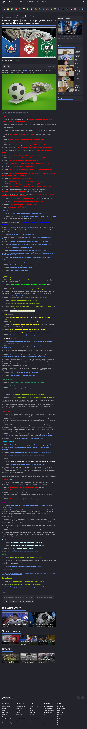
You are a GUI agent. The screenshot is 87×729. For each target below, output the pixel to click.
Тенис (31, 710)
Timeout (6, 649)
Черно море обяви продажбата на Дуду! (21, 388)
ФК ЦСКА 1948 (14, 601)
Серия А (18, 712)
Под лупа (59, 714)
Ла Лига (18, 710)
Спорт (38, 1)
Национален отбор (7, 723)
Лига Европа (19, 721)
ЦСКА (25, 597)
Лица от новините (48, 708)
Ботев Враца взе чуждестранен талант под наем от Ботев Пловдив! (29, 587)
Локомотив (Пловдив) (8, 716)
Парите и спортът (62, 716)
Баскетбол (32, 714)
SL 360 (59, 703)
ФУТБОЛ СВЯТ (20, 703)
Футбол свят (30, 1)
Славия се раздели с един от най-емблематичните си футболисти (27, 464)
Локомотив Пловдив (26, 601)
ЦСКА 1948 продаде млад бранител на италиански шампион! (27, 438)
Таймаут (44, 1)
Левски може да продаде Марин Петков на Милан (23, 227)
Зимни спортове (34, 719)
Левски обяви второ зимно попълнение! (20, 267)
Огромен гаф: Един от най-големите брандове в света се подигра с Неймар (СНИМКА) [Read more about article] (10, 660)
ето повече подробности (28, 416)
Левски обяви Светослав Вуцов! (19, 270)
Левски (31, 597)
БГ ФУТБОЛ (22, 1)
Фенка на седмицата (49, 716)
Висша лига (19, 708)
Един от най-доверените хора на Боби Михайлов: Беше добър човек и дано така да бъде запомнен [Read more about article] (28, 660)
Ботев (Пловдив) (6, 719)
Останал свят (19, 723)
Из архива (60, 712)
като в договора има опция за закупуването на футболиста (25, 295)
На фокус (59, 719)
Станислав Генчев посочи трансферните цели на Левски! (26, 213)
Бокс (31, 708)
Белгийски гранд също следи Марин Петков (21, 234)
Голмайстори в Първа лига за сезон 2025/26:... (78, 58)
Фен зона (46, 721)
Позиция (59, 710)
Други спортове (34, 721)
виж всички (61, 93)
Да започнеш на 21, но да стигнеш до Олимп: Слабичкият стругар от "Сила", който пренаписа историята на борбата (42, 624)
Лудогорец (39, 597)
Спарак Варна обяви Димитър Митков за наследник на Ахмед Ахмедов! (30, 452)
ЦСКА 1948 (5, 435)
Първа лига (24, 70)
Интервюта (60, 725)
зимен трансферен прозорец (12, 597)
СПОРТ (32, 703)
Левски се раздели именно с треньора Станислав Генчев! (40, 216)
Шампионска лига (20, 719)
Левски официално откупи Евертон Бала (20, 247)
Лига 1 (17, 716)
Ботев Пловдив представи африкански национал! (24, 335)
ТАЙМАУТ (47, 703)
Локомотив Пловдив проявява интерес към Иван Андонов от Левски (28, 241)
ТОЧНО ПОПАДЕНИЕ (11, 608)
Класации (59, 723)
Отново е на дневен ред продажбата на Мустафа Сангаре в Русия (27, 250)
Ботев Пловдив (48, 597)
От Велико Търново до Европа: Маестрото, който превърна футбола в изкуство (14, 624)
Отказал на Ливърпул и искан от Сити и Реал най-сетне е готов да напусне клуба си (28, 642)
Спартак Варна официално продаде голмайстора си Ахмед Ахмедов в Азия (31, 445)
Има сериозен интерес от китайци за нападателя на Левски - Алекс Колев (30, 244)
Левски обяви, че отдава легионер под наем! (23, 265)
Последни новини (6, 706)
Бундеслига (19, 714)
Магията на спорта (49, 710)
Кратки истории (61, 721)
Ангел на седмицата (49, 719)
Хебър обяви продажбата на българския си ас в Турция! (26, 566)
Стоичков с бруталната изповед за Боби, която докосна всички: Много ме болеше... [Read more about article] (46, 660)
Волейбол (32, 712)
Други (45, 723)
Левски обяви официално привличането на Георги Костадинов (27, 262)
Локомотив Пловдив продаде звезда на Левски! (24, 372)
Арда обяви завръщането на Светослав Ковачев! (24, 551)
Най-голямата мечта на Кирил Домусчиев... (78, 63)
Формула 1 (32, 716)
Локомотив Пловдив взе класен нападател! (22, 375)
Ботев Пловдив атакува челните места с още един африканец (47, 641)
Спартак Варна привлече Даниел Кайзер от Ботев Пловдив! (27, 455)
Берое (5, 601)
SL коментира (61, 708)
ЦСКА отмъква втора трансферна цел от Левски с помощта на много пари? (9, 642)
